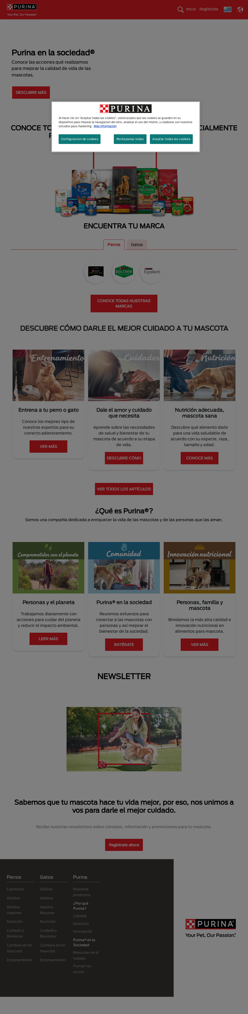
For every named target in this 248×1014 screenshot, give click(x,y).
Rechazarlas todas (130, 139)
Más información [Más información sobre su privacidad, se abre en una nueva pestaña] (105, 126)
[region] (125, 126)
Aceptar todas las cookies (171, 139)
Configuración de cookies (79, 139)
